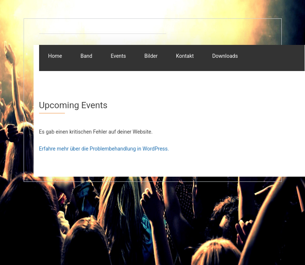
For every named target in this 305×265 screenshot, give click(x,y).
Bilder (151, 56)
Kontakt (185, 56)
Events (118, 56)
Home (55, 56)
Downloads (225, 56)
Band (86, 56)
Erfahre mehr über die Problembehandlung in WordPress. (104, 149)
